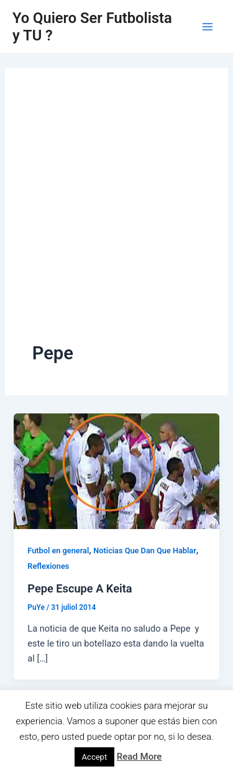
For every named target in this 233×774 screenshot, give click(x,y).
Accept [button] (94, 757)
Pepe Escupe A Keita (79, 588)
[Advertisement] (116, 217)
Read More (139, 756)
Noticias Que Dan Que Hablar (144, 550)
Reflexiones (48, 566)
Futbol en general (58, 550)
